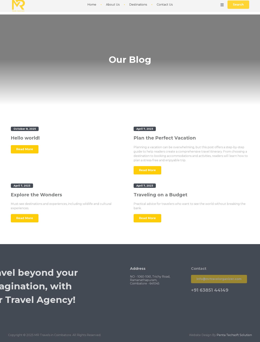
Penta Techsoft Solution (234, 339)
